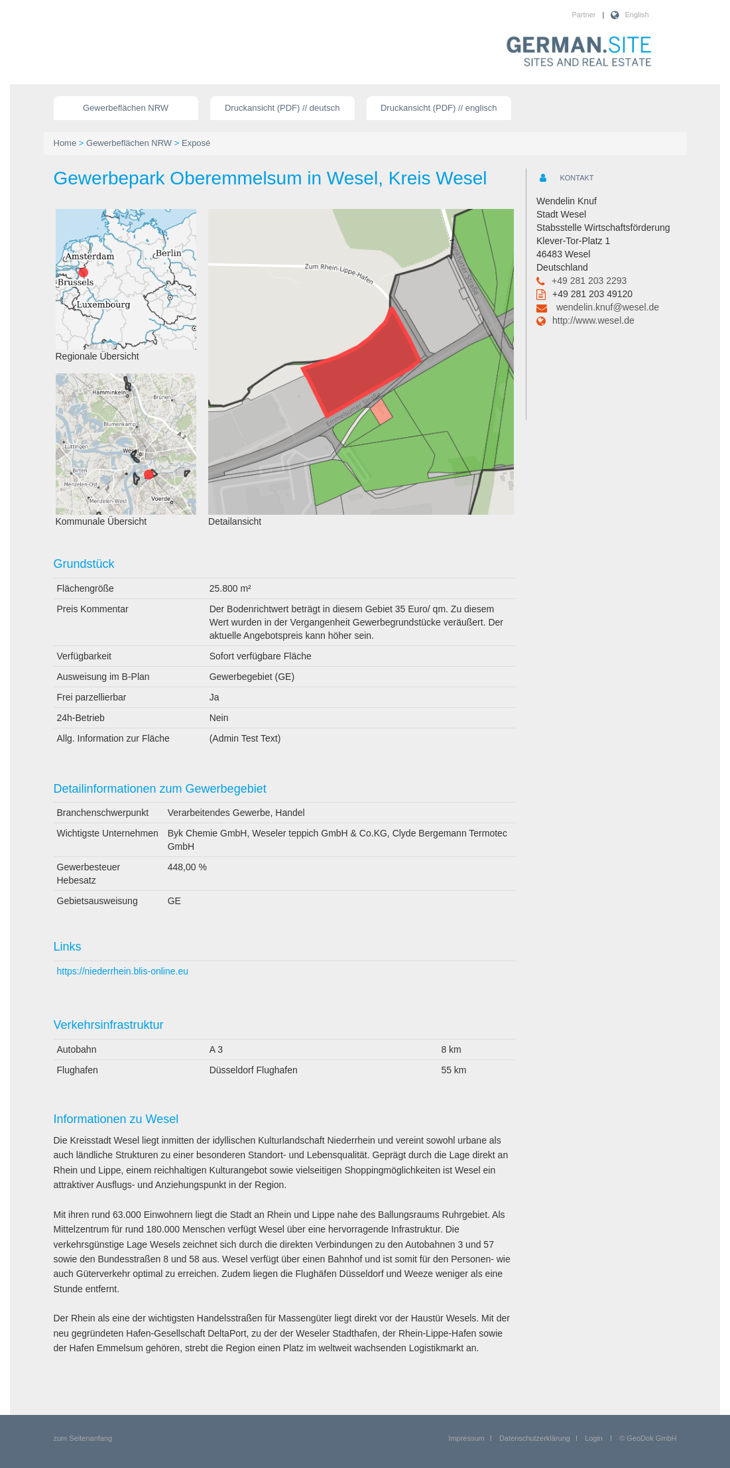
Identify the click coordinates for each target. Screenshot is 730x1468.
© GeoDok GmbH (647, 1438)
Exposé (196, 143)
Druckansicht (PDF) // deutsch (282, 108)
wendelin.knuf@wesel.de (607, 307)
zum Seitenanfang (83, 1438)
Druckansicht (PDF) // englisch (439, 108)
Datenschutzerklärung (534, 1438)
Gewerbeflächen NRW (125, 108)
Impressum (466, 1438)
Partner (583, 15)
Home (65, 143)
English (636, 15)
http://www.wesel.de (593, 320)
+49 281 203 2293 (589, 280)
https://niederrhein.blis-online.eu (122, 971)
